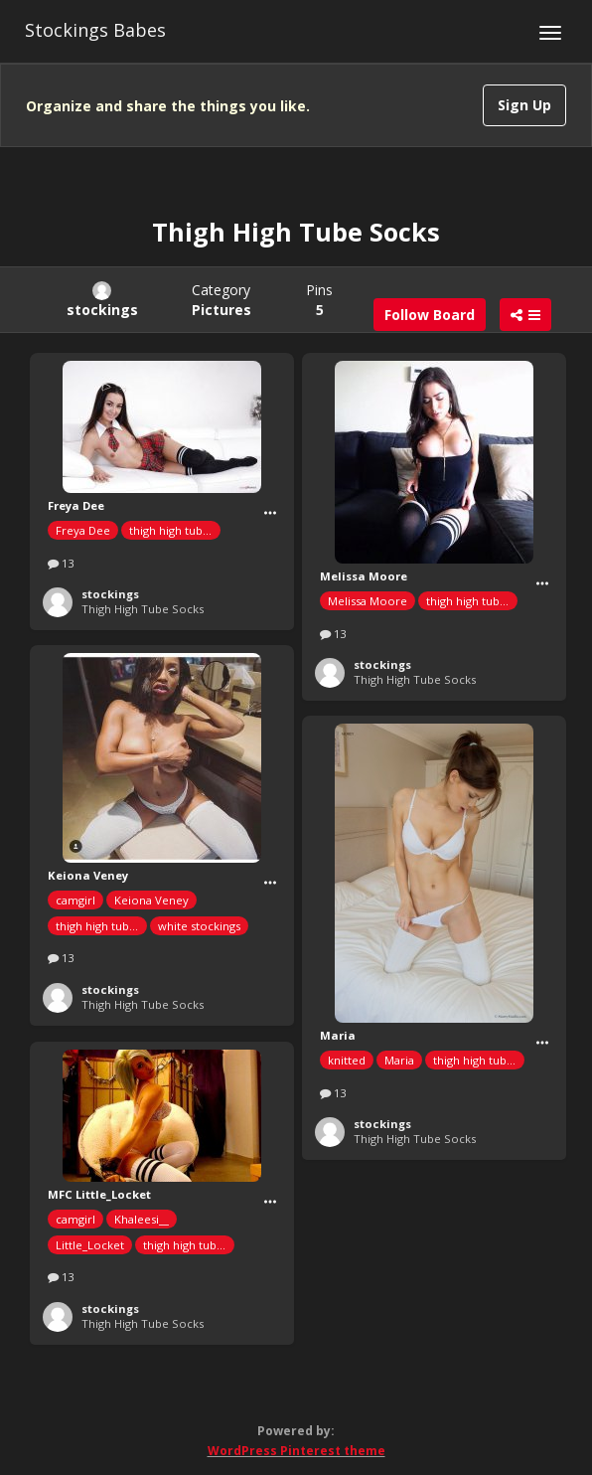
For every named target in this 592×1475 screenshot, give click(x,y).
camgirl (75, 900)
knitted (347, 1060)
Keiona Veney (151, 900)
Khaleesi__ (141, 1219)
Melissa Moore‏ (367, 600)
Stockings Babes (95, 30)
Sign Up (524, 104)
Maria (399, 1060)
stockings (110, 593)
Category (221, 299)
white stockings (199, 925)
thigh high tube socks (175, 530)
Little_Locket (90, 1244)
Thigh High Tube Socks (142, 608)
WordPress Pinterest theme (296, 1450)
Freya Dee (83, 530)
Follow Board (429, 314)
